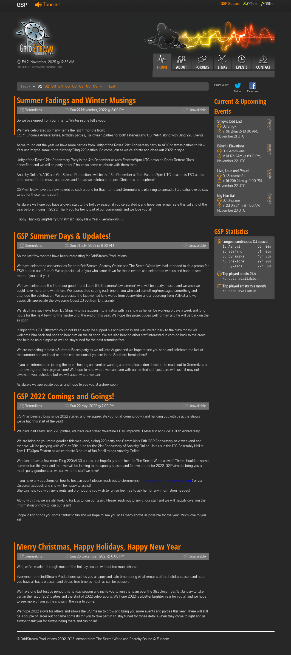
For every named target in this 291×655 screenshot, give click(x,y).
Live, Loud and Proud (232, 171)
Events (241, 62)
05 (67, 86)
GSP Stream (230, 3)
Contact (263, 62)
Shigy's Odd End (229, 121)
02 (46, 86)
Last (112, 86)
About (181, 62)
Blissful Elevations (230, 146)
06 (74, 86)
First (24, 86)
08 (88, 86)
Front (162, 62)
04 (60, 86)
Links (222, 62)
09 (95, 86)
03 (54, 86)
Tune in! (47, 4)
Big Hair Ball (226, 195)
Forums (202, 62)
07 (81, 86)
